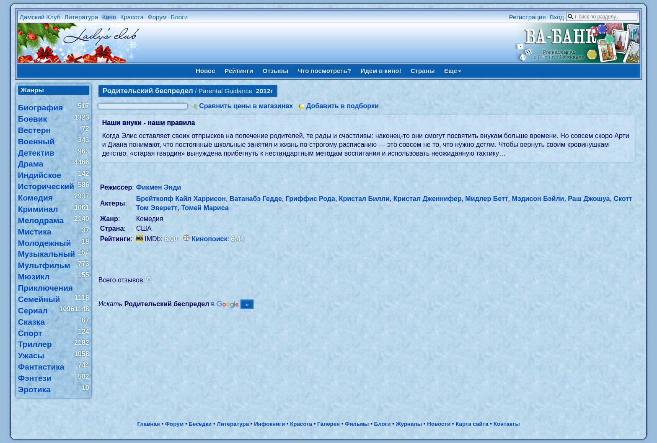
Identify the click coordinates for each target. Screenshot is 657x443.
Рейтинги (239, 70)
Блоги (179, 17)
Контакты (507, 424)
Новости (438, 424)
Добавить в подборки (342, 105)
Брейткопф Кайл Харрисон (181, 198)
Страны (423, 70)
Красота (132, 17)
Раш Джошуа (589, 198)
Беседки (200, 424)
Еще (452, 70)
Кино (109, 17)
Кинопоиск (209, 238)
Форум (157, 17)
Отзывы (275, 70)
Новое (205, 70)
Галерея (328, 424)
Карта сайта (471, 424)
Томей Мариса (204, 207)
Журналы (409, 424)
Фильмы (357, 424)
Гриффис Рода (310, 198)
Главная (148, 424)
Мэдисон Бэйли (538, 198)
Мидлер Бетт (486, 198)
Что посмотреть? (324, 70)
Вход (557, 17)
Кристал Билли (364, 198)
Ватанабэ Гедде (256, 198)
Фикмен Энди (158, 187)
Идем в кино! (380, 70)
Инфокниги (269, 424)
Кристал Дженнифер (427, 198)
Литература (81, 17)
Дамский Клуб (40, 17)
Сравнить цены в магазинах (246, 105)
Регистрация (527, 17)
